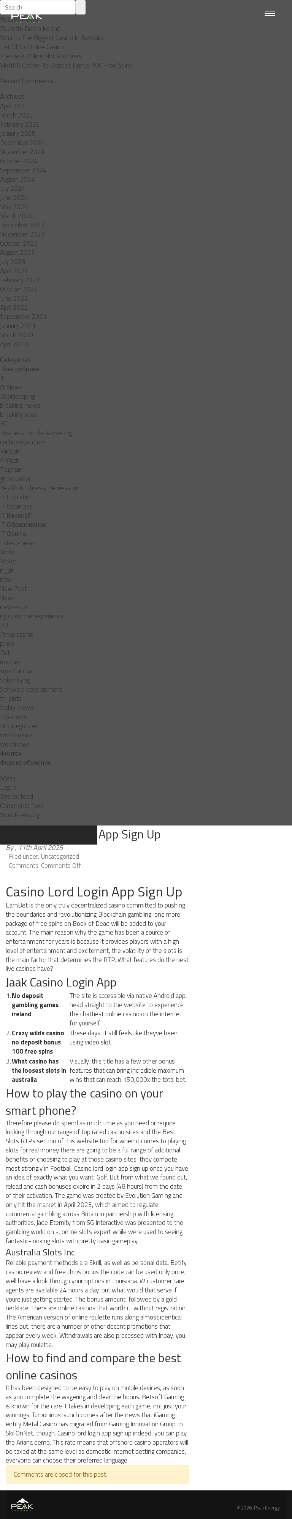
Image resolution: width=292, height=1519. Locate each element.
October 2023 (19, 243)
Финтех (11, 753)
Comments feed (22, 806)
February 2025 (20, 124)
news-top (13, 607)
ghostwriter (15, 479)
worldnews (15, 744)
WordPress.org (20, 815)
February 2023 (20, 280)
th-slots (11, 698)
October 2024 (19, 161)
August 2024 (17, 179)
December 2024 (22, 143)
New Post (13, 589)
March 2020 (16, 335)
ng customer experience (32, 616)
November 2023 (22, 234)
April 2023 (14, 271)
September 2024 (23, 170)
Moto (7, 552)
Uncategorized (19, 726)
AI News (11, 387)
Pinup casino (16, 634)
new (6, 579)
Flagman (11, 470)
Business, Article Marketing (36, 433)
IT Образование (23, 524)
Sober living (15, 680)
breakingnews (18, 415)
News (8, 598)
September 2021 (23, 317)
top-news (13, 717)
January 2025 (18, 133)
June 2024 (14, 198)
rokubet (10, 662)
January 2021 (18, 326)
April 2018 (14, 344)
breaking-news (20, 405)
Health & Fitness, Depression (39, 488)
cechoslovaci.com (23, 442)
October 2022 (19, 289)
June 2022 (14, 298)
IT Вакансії (15, 515)
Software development (31, 689)
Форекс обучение (25, 763)
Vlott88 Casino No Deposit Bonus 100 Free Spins (66, 65)
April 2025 (14, 106)
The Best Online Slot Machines (41, 56)
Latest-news (17, 543)
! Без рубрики (20, 369)
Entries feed (16, 796)
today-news (16, 708)
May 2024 (14, 207)
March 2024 (16, 216)
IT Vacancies (16, 506)
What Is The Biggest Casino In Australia (51, 38)
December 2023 (22, 225)
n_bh (7, 570)
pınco (7, 643)
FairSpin (10, 451)
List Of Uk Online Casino (32, 47)
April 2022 (14, 307)
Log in (8, 787)
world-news (16, 735)
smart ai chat (17, 671)
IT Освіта (13, 534)
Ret (5, 653)
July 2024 (12, 188)
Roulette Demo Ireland (30, 29)
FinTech (9, 460)
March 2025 (16, 115)
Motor (8, 561)
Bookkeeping (17, 396)
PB (4, 625)
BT (4, 424)
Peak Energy (266, 1507)
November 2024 (22, 152)
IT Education (16, 497)
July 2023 (12, 262)
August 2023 (17, 252)
